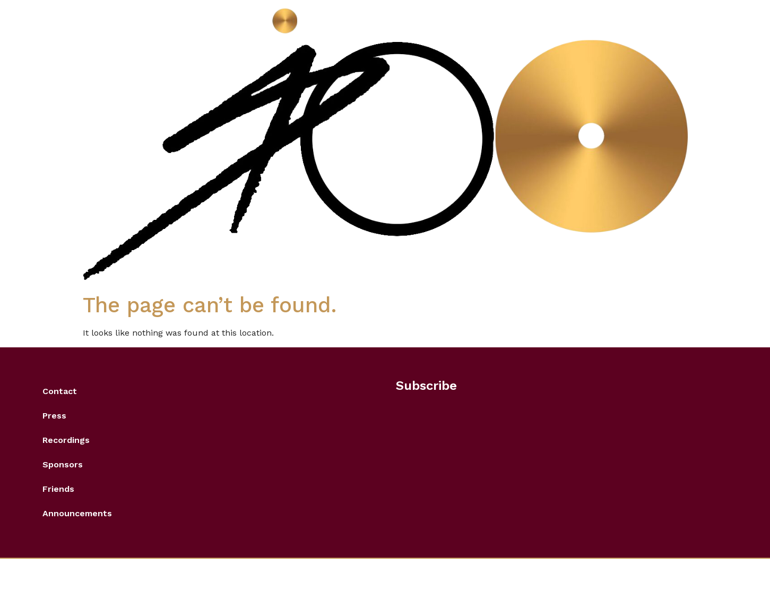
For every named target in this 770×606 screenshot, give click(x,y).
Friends (58, 489)
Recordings (66, 440)
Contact (59, 391)
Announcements (77, 513)
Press (54, 416)
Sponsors (62, 464)
